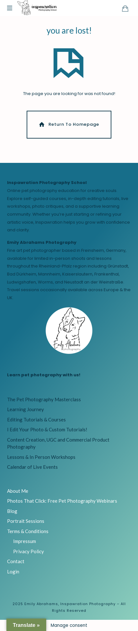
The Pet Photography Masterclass (44, 399)
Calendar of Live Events (32, 467)
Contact (15, 561)
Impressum (24, 541)
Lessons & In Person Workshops (41, 457)
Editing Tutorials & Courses (36, 419)
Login (13, 571)
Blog (12, 511)
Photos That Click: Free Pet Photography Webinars (62, 501)
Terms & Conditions (27, 531)
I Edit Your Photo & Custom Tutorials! (47, 429)
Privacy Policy (28, 551)
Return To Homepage (68, 124)
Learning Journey (25, 409)
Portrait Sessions (25, 521)
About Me (17, 491)
